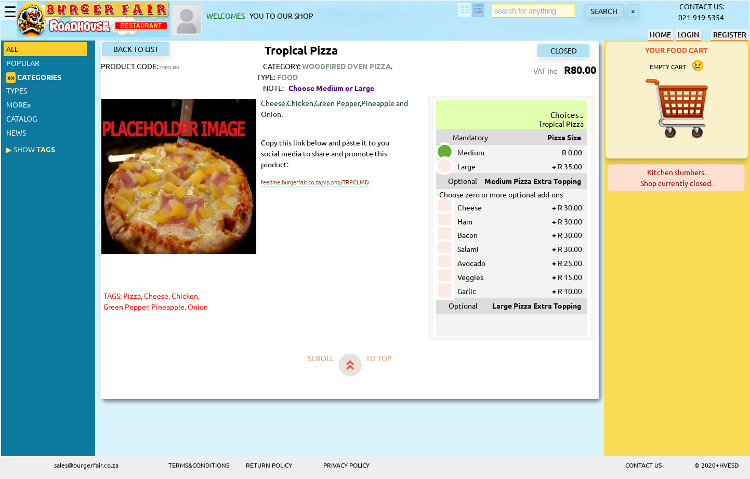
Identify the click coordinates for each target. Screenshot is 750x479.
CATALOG (21, 118)
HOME (660, 34)
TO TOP (379, 358)
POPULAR (23, 63)
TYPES (16, 90)
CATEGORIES (33, 77)
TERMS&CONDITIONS (198, 465)
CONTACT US (643, 465)
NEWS (16, 132)
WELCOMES (227, 15)
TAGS (30, 149)
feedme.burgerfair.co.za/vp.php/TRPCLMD (315, 182)
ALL (13, 49)
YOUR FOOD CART (676, 50)
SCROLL (321, 358)
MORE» (18, 104)
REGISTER (729, 34)
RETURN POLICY (269, 465)
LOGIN (688, 34)
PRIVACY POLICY (346, 465)
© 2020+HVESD (716, 465)
